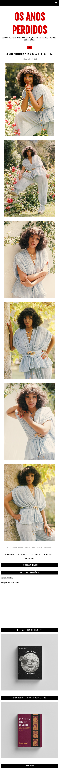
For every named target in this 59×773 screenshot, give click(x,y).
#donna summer (18, 548)
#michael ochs (37, 548)
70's (29, 48)
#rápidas (47, 548)
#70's (9, 548)
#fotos (28, 548)
